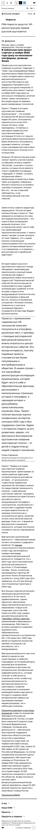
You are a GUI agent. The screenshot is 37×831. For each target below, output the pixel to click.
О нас (6, 803)
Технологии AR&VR (11, 795)
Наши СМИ (8, 807)
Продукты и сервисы (13, 816)
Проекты (7, 812)
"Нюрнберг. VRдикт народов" (16, 618)
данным (18, 545)
